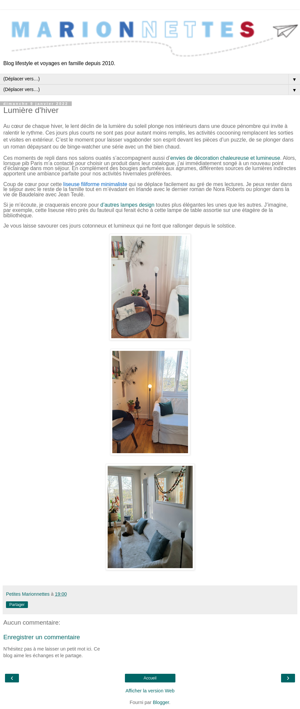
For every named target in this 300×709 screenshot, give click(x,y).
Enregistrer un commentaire (41, 637)
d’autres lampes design (127, 205)
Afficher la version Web (150, 690)
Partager (17, 604)
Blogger (161, 702)
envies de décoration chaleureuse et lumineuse (225, 158)
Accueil (150, 678)
